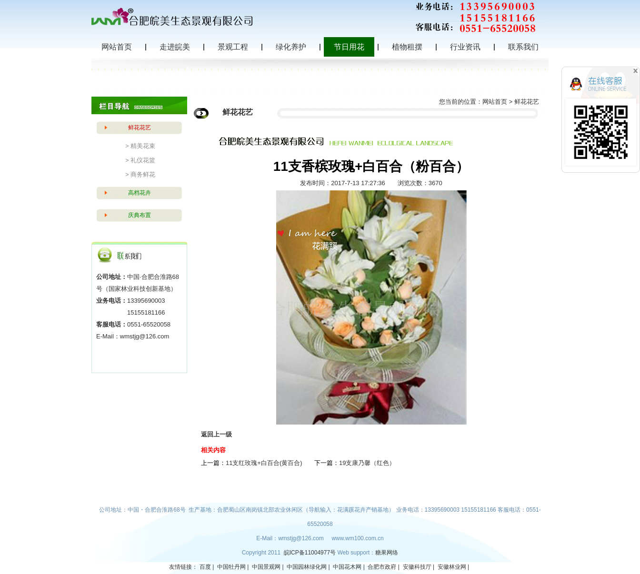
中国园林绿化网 (307, 567)
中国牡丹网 (231, 567)
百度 (205, 567)
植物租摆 (407, 47)
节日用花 (349, 47)
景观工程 (233, 47)
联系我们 (523, 47)
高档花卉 (139, 192)
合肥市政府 (382, 567)
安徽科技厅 (417, 567)
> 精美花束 (140, 145)
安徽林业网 (452, 567)
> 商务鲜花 (140, 174)
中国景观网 (266, 567)
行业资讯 (465, 47)
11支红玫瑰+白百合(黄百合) (264, 462)
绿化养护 (291, 47)
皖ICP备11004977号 (311, 552)
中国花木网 (347, 567)
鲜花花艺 (139, 127)
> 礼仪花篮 (140, 160)
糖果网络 (386, 552)
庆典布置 (139, 215)
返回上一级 (216, 434)
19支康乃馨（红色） (367, 462)
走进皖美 (175, 47)
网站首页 (116, 47)
